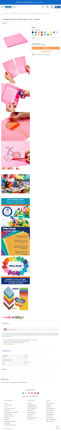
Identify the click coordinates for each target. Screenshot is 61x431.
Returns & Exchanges (32, 408)
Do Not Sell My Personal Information (11, 412)
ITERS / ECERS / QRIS (50, 408)
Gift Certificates (31, 410)
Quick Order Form (49, 410)
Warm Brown (42, 35)
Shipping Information (32, 405)
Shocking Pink (45, 35)
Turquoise (45, 32)
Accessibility (6, 419)
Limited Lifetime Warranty (9, 408)
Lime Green (36, 35)
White (48, 32)
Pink (57, 32)
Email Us (36, 396)
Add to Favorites (46, 51)
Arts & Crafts (6, 13)
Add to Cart (46, 48)
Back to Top (57, 427)
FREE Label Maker (49, 421)
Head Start (48, 406)
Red (42, 32)
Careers (5, 406)
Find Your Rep (30, 419)
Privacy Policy (7, 410)
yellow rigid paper (4, 382)
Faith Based (48, 405)
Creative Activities (50, 417)
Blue (36, 32)
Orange (39, 32)
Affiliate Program (49, 412)
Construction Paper (21, 13)
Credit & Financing (31, 414)
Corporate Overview (8, 405)
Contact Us (30, 403)
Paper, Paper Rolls (13, 13)
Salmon (39, 35)
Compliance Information (9, 415)
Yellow (51, 32)
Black (32, 32)
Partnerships (6, 417)
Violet (54, 32)
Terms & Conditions (8, 414)
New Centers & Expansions (51, 419)
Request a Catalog (50, 403)
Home (2, 13)
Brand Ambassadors (50, 414)
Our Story (6, 403)
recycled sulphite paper (22, 382)
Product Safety (7, 423)
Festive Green (48, 35)
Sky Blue (32, 35)
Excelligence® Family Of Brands (10, 421)
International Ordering (32, 412)
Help (43, 7)
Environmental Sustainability (10, 424)
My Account (30, 415)
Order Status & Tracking (32, 406)
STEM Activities (49, 415)
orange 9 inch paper (13, 382)
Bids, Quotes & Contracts (32, 417)
